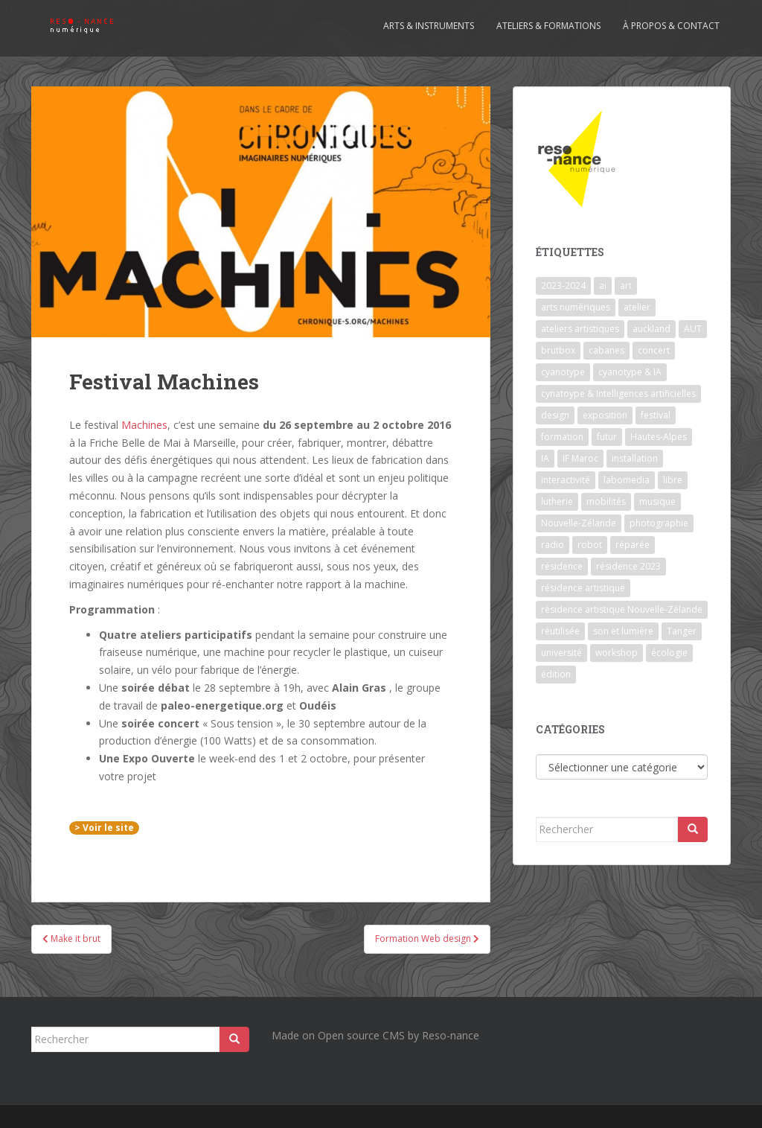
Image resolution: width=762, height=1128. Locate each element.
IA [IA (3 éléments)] (545, 458)
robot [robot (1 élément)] (589, 544)
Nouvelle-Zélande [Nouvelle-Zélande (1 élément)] (578, 523)
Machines (144, 425)
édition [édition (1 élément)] (556, 674)
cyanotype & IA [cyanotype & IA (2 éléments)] (630, 372)
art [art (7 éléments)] (626, 285)
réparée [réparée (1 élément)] (632, 544)
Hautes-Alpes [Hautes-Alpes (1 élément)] (658, 436)
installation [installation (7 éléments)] (635, 458)
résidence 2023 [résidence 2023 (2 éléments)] (628, 566)
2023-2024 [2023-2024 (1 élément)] (563, 285)
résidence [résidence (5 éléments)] (562, 566)
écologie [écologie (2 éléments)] (669, 652)
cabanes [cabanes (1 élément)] (606, 350)
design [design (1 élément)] (555, 415)
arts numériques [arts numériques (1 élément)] (575, 307)
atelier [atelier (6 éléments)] (637, 307)
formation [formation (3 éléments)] (562, 436)
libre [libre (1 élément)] (672, 480)
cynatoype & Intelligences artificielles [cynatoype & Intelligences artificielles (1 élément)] (618, 393)
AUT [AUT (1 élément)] (693, 328)
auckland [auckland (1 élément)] (651, 328)
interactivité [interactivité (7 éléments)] (565, 480)
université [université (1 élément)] (561, 652)
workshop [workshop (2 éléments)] (616, 652)
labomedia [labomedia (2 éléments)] (626, 480)
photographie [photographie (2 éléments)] (659, 523)
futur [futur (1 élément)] (607, 436)
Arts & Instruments (428, 25)
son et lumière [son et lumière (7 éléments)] (623, 631)
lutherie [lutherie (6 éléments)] (557, 501)
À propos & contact (671, 25)
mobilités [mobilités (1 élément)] (606, 501)
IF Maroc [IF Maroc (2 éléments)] (580, 458)
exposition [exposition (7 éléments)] (605, 415)
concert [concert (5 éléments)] (654, 350)
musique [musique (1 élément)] (657, 501)
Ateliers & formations (548, 25)
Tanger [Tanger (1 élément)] (682, 631)
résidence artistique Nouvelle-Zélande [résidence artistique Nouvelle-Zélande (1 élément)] (621, 609)
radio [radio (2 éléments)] (552, 544)
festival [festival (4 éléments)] (655, 415)
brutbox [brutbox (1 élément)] (558, 350)
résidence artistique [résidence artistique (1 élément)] (583, 587)
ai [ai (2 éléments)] (602, 285)
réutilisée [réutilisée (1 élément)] (560, 631)
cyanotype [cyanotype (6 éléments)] (563, 372)
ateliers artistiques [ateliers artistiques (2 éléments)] (580, 328)
